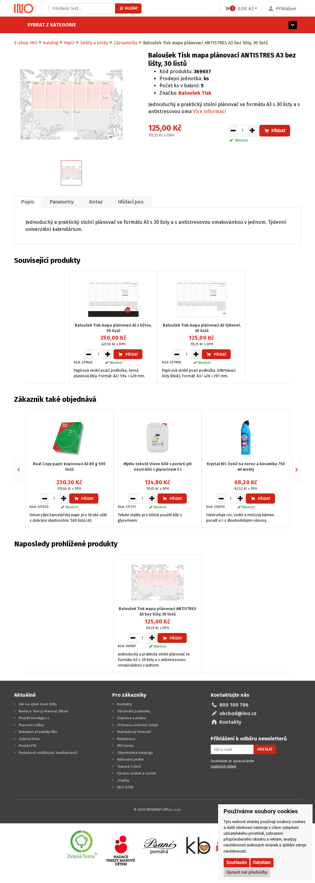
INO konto (125, 745)
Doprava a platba (131, 718)
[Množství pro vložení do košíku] (242, 131)
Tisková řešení (129, 766)
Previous (22, 469)
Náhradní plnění (130, 759)
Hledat (128, 8)
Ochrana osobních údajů (137, 725)
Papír (69, 43)
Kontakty (124, 704)
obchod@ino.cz (238, 713)
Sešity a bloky (94, 43)
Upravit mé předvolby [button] (246, 872)
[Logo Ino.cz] (23, 9)
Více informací (209, 111)
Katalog (50, 43)
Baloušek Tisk (194, 93)
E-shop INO (26, 43)
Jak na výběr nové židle (38, 704)
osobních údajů (223, 766)
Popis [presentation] (27, 202)
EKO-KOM (125, 787)
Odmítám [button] (262, 862)
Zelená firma (29, 738)
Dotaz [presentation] (96, 202)
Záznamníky (126, 43)
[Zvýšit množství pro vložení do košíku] (252, 131)
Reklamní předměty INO (38, 732)
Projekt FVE (28, 745)
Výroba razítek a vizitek (136, 773)
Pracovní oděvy (31, 725)
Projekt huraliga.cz (34, 718)
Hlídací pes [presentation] (131, 202)
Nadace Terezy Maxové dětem (43, 711)
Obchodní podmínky (133, 711)
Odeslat (265, 749)
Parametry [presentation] (62, 202)
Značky (123, 780)
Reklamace (126, 738)
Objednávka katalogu (135, 752)
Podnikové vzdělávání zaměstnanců (48, 752)
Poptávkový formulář (134, 732)
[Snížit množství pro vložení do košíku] (233, 131)
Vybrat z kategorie (38, 25)
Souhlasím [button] (236, 862)
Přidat (275, 130)
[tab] (28, 201)
